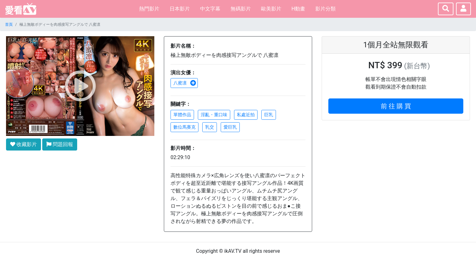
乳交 (209, 127)
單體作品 (182, 114)
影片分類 (325, 9)
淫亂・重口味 (214, 114)
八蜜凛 (184, 82)
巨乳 (268, 114)
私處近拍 (246, 114)
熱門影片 (149, 9)
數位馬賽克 (184, 127)
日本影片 (180, 9)
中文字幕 (210, 9)
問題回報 (59, 144)
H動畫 (298, 9)
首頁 (9, 24)
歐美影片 (271, 9)
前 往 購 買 (396, 106)
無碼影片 (241, 9)
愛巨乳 (230, 127)
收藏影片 (23, 144)
